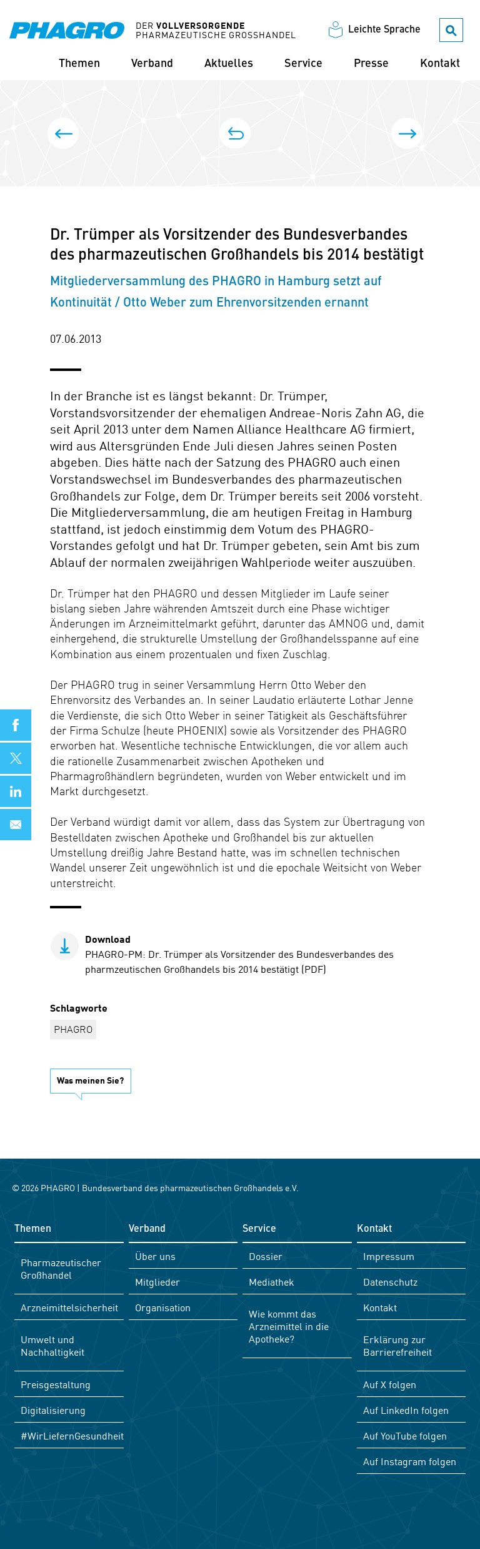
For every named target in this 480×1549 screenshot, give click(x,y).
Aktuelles (228, 64)
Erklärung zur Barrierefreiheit (397, 1345)
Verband (152, 64)
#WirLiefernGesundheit (72, 1435)
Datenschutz (390, 1281)
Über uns (155, 1255)
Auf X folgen (389, 1383)
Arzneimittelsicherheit (69, 1306)
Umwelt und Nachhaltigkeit (52, 1345)
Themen (79, 64)
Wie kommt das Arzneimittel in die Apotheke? (289, 1326)
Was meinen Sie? (90, 1080)
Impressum (388, 1255)
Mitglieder (157, 1281)
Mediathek (271, 1281)
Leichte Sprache (384, 31)
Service (303, 64)
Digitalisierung (53, 1409)
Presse (371, 64)
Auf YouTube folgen (405, 1435)
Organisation (163, 1306)
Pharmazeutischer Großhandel (61, 1268)
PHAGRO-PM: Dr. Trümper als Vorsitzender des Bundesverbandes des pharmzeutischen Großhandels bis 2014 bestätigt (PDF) (239, 953)
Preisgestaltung (56, 1383)
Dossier (265, 1255)
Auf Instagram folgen (409, 1460)
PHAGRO (73, 1028)
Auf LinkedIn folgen (406, 1409)
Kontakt (440, 64)
